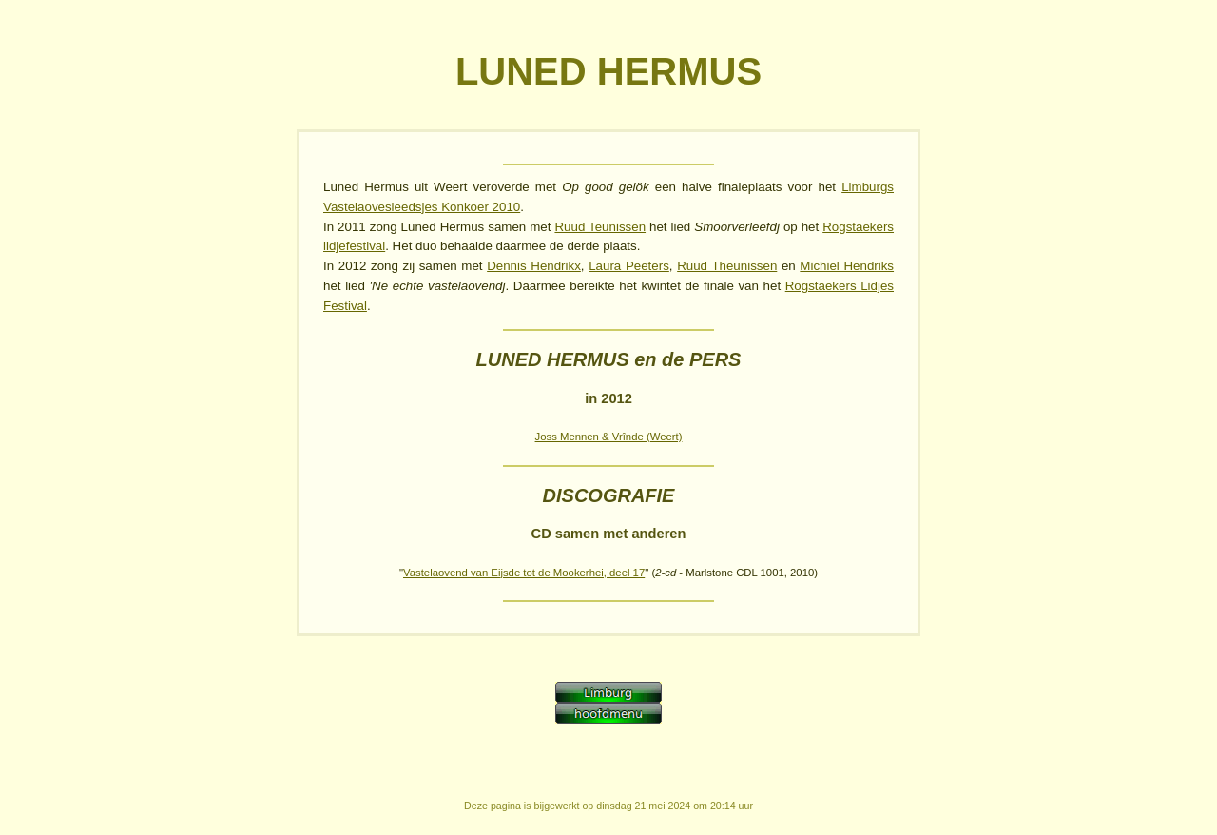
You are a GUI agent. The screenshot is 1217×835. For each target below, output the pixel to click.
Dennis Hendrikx (534, 266)
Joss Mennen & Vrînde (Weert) (609, 436)
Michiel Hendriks (847, 266)
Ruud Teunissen (600, 227)
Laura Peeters (629, 266)
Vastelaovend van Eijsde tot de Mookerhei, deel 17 (524, 572)
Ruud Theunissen (727, 266)
